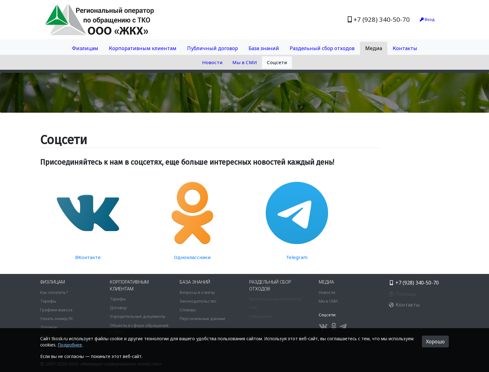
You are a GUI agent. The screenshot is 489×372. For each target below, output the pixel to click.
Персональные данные (202, 318)
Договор (48, 327)
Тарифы (48, 301)
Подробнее (70, 345)
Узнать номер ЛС (57, 318)
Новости (212, 62)
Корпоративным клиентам (143, 48)
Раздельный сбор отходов (322, 48)
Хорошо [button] (435, 341)
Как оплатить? (54, 292)
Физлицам (85, 48)
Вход (427, 19)
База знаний (264, 48)
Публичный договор (212, 48)
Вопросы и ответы (197, 292)
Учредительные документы (137, 316)
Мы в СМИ (244, 62)
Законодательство (198, 301)
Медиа (373, 48)
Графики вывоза (56, 310)
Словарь (188, 310)
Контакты (405, 48)
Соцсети (277, 62)
